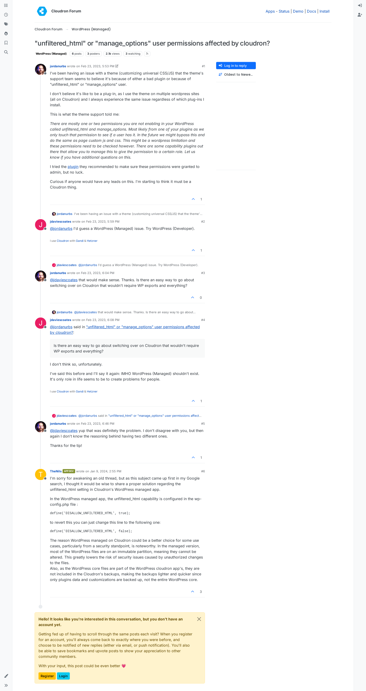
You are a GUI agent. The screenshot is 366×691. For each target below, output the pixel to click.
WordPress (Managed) (51, 53)
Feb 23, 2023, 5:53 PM (97, 66)
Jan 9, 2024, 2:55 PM (105, 471)
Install (325, 11)
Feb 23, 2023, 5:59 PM (103, 221)
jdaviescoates (60, 221)
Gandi (80, 240)
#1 (203, 66)
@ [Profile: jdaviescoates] (63, 280)
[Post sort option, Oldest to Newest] (236, 74)
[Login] (360, 5)
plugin (73, 166)
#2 (203, 221)
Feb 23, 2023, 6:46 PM (97, 423)
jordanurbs (58, 66)
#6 (203, 471)
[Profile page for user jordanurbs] (40, 69)
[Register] (360, 15)
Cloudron (63, 240)
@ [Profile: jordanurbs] (61, 228)
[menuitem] (360, 5)
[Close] (199, 619)
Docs (311, 11)
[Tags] (6, 24)
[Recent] (6, 15)
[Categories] (6, 5)
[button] (6, 676)
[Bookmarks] (6, 43)
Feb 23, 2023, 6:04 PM (97, 273)
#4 (203, 320)
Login (63, 676)
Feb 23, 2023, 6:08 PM (103, 320)
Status (284, 11)
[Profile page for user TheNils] (40, 474)
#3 (203, 273)
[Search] (6, 52)
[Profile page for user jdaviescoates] (40, 224)
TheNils (56, 471)
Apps (270, 11)
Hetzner (92, 240)
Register (47, 676)
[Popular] (6, 33)
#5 (203, 423)
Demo (298, 11)
